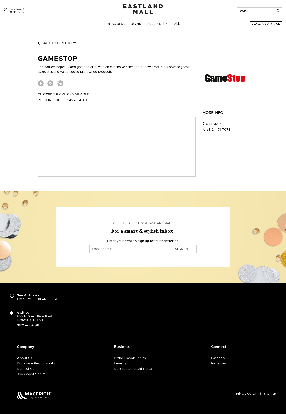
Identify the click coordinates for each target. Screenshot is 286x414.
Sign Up (182, 249)
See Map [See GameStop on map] (213, 123)
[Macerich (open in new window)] (34, 395)
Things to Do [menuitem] (116, 23)
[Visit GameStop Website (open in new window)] (60, 83)
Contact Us (25, 368)
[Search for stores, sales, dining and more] (255, 10)
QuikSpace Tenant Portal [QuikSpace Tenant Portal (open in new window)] (133, 368)
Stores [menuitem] (136, 23)
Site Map (270, 393)
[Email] (128, 249)
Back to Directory (57, 43)
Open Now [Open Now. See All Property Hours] (24, 299)
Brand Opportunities (130, 358)
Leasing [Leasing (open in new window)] (120, 363)
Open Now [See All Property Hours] (16, 9)
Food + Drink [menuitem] (157, 23)
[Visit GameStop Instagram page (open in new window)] (50, 83)
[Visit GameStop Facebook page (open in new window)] (41, 83)
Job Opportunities (31, 374)
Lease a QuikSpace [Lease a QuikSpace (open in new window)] (266, 24)
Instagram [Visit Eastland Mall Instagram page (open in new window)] (218, 363)
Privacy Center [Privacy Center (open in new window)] (246, 393)
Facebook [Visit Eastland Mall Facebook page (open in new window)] (219, 358)
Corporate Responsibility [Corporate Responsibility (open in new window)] (36, 363)
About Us (24, 358)
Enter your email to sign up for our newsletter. (143, 241)
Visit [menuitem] (177, 23)
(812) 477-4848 (28, 325)
